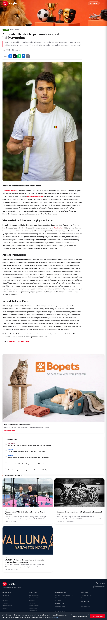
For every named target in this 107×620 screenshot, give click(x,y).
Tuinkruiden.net (85, 598)
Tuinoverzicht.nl (86, 595)
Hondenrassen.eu (60, 606)
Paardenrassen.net (60, 609)
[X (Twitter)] (100, 583)
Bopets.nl (5, 598)
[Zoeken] (94, 3)
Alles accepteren (97, 616)
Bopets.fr (5, 603)
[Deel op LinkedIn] (23, 56)
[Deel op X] (15, 56)
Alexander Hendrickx (10, 190)
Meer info (57, 617)
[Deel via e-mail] (28, 56)
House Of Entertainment (18, 341)
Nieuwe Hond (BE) (34, 595)
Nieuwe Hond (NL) (34, 598)
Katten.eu (58, 600)
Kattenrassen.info (60, 611)
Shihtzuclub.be (85, 604)
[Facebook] (97, 583)
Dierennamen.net (34, 605)
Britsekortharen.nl (60, 598)
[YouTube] (103, 583)
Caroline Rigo (58, 228)
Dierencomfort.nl (7, 605)
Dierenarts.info (33, 608)
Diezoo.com (6, 608)
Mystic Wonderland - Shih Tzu (64, 595)
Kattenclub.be (85, 606)
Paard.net (32, 603)
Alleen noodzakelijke (80, 616)
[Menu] (102, 3)
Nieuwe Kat (32, 600)
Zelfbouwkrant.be (34, 610)
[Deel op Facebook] (10, 56)
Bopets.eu (5, 600)
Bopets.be (6, 595)
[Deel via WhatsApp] (19, 56)
